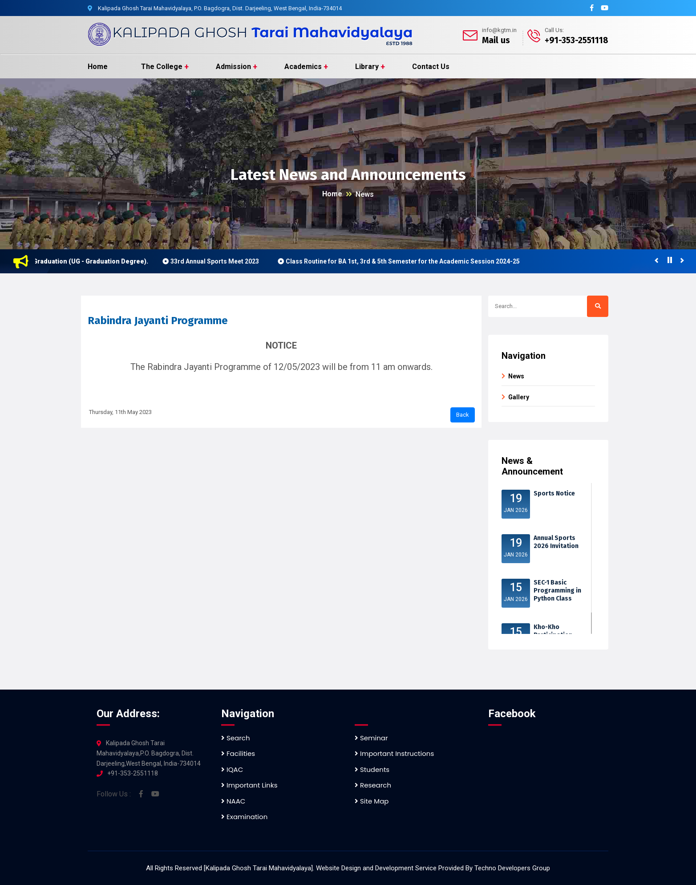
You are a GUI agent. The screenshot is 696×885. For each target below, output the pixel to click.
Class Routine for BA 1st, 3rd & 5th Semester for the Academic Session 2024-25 (406, 261)
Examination (244, 816)
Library (367, 66)
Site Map (371, 801)
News (365, 194)
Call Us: (554, 30)
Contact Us (430, 66)
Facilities (238, 753)
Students (372, 769)
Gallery (518, 397)
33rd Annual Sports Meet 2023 (218, 261)
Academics (303, 66)
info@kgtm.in (499, 30)
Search (235, 738)
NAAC (233, 801)
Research (373, 785)
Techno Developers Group (512, 868)
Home (98, 66)
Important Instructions (394, 753)
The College (161, 66)
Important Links (249, 785)
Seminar (371, 738)
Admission (233, 66)
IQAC (232, 769)
